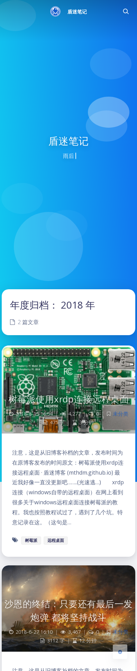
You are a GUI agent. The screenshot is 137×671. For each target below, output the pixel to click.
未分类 (120, 413)
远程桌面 (55, 540)
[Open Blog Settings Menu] (120, 651)
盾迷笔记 (77, 11)
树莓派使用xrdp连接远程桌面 (68, 399)
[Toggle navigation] (126, 11)
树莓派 (31, 540)
